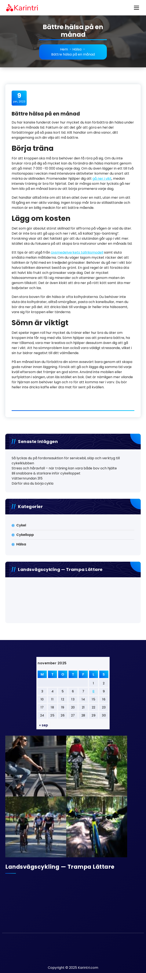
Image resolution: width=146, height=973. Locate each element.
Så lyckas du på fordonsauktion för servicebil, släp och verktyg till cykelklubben (66, 461)
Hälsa (76, 49)
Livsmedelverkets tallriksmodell (77, 252)
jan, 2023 (19, 97)
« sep (43, 725)
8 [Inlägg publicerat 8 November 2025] (93, 691)
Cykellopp (25, 534)
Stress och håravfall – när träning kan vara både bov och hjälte (64, 468)
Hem (64, 49)
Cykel (21, 525)
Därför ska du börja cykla (32, 483)
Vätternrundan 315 (27, 478)
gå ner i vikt (102, 178)
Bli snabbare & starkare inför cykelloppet (46, 473)
